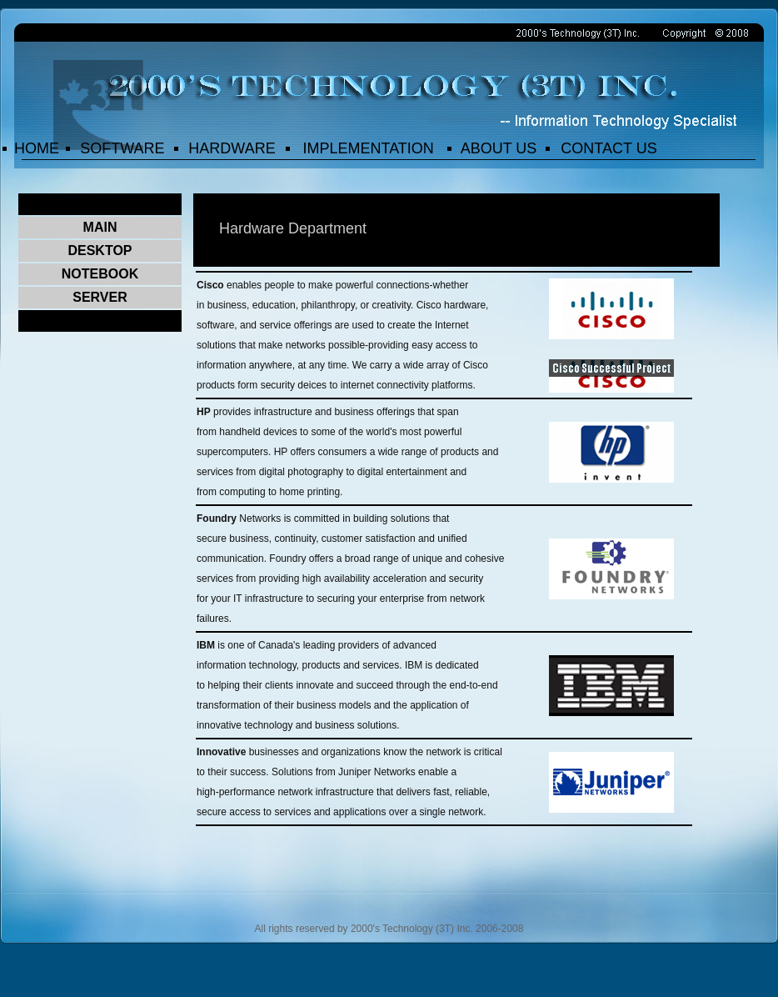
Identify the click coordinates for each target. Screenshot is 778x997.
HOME (36, 148)
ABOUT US (499, 148)
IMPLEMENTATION (367, 148)
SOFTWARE (122, 148)
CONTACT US (608, 148)
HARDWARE (231, 148)
